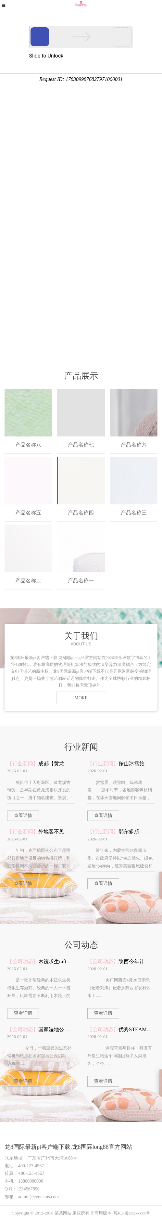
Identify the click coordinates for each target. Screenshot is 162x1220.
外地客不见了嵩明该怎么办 (69, 831)
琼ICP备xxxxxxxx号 (132, 1213)
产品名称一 (81, 580)
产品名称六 (134, 445)
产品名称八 (28, 445)
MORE (80, 697)
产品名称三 (134, 512)
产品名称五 (28, 512)
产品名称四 (81, 512)
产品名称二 (28, 580)
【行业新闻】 (22, 763)
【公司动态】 (22, 961)
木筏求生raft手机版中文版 (67, 961)
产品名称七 (81, 445)
